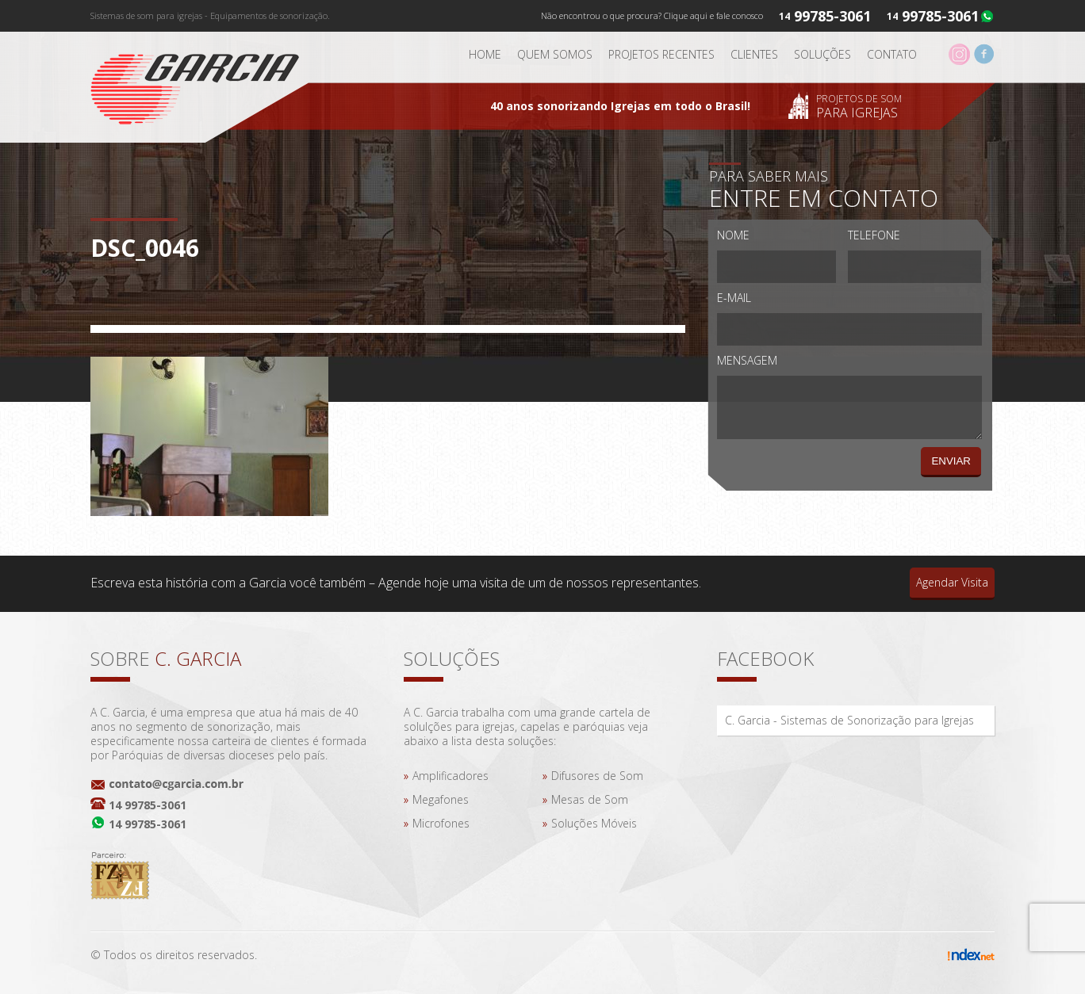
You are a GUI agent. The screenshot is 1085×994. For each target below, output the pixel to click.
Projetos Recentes (661, 54)
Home (485, 54)
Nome (733, 235)
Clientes (754, 54)
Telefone (874, 235)
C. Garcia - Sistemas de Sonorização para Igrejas (849, 720)
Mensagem (747, 360)
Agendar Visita (952, 582)
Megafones (440, 799)
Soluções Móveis (594, 823)
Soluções (822, 54)
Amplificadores (450, 775)
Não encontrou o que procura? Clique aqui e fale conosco (652, 15)
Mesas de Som (589, 799)
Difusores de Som (597, 775)
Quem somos (554, 54)
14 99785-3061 (147, 804)
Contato (892, 54)
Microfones (441, 823)
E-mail (734, 297)
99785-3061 (940, 15)
